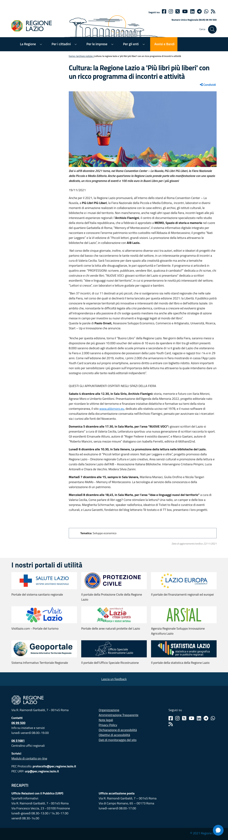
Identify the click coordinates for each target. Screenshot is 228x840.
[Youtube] (185, 11)
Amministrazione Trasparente (118, 715)
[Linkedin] (192, 11)
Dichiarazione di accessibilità (118, 730)
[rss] (213, 11)
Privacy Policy (108, 725)
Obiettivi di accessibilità (114, 734)
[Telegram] (206, 718)
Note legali (106, 720)
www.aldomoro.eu (111, 408)
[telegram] (199, 11)
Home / (73, 56)
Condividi (208, 84)
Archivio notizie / (85, 56)
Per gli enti (131, 43)
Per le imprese (96, 43)
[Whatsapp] (206, 11)
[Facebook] (164, 11)
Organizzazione (109, 710)
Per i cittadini (61, 43)
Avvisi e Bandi (164, 43)
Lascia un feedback (114, 679)
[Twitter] (177, 11)
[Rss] (171, 724)
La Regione (28, 43)
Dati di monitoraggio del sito (117, 739)
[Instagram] (171, 11)
